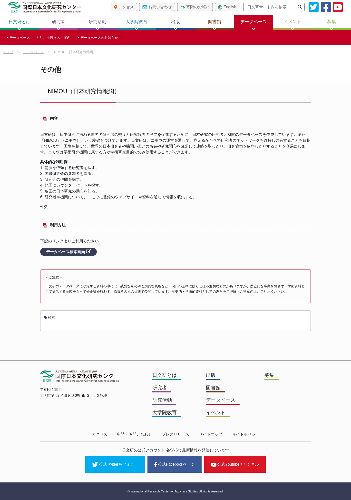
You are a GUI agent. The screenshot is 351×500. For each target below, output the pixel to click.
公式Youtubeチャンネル (235, 464)
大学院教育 (136, 24)
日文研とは (19, 24)
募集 (331, 24)
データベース (253, 24)
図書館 (214, 24)
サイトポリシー (245, 434)
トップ (8, 52)
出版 (175, 24)
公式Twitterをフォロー (115, 464)
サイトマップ (210, 434)
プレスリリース (175, 434)
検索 (49, 317)
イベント (292, 24)
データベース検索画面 (68, 251)
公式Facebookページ (174, 464)
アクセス (99, 434)
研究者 (58, 24)
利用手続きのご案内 (55, 38)
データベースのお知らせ (99, 38)
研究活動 (97, 24)
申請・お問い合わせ (134, 434)
